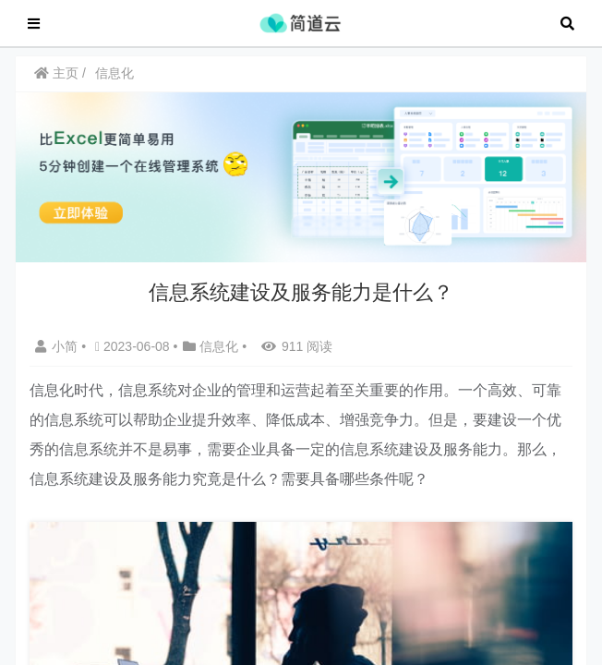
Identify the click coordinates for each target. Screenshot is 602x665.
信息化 (114, 82)
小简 (58, 355)
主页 (56, 82)
